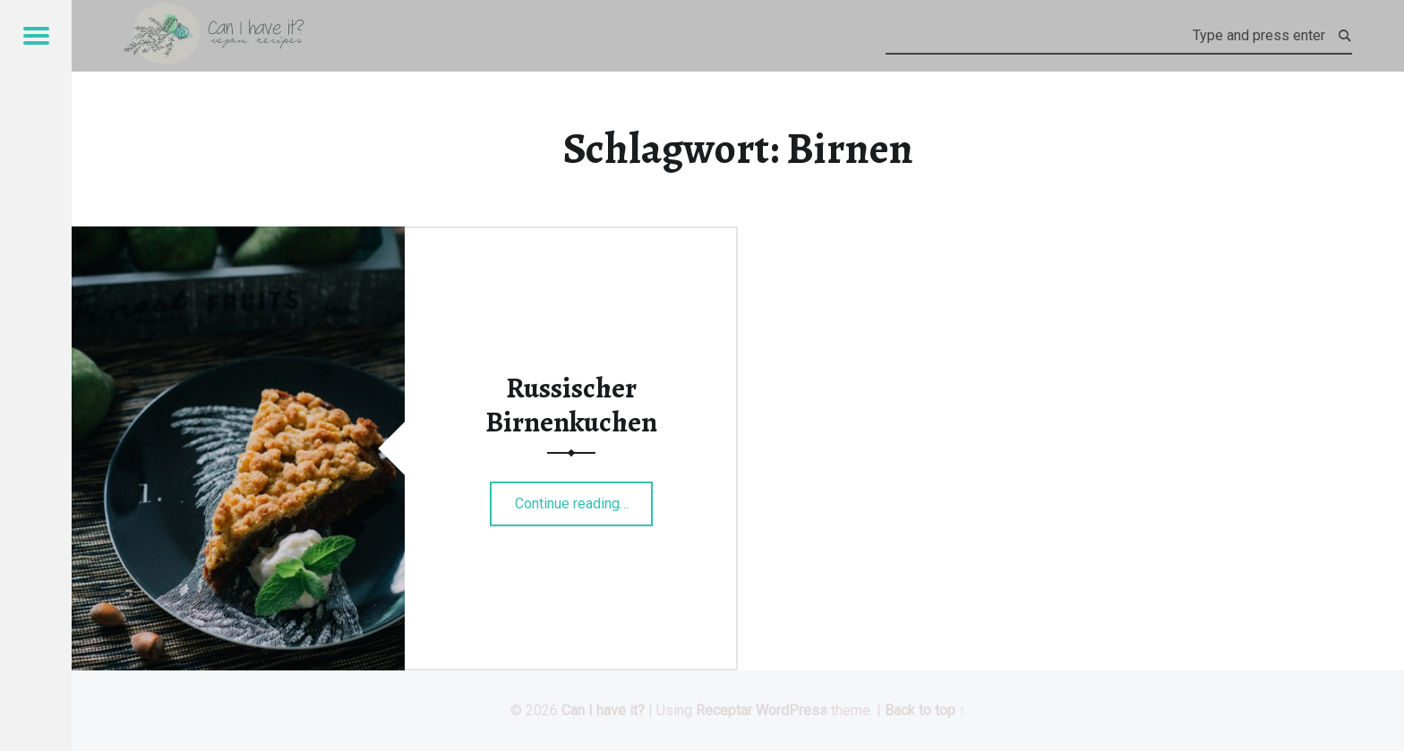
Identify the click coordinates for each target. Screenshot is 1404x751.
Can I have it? (603, 710)
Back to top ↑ (925, 710)
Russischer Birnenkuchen (571, 404)
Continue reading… (584, 497)
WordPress (791, 710)
